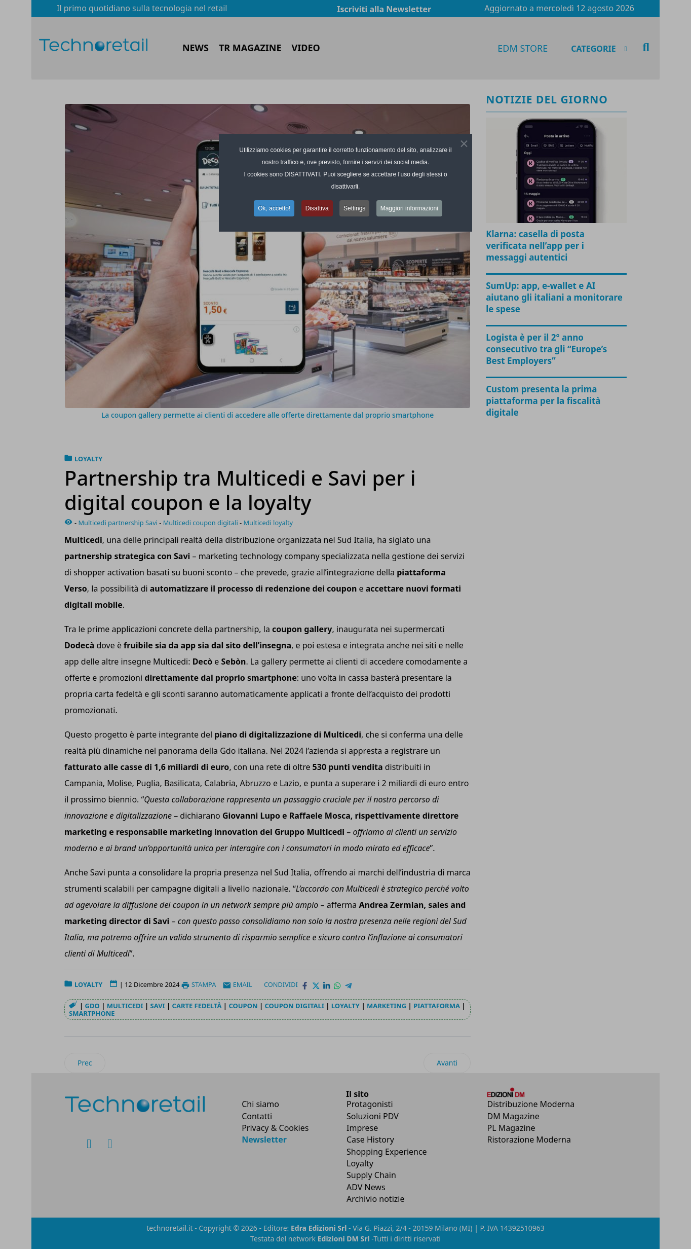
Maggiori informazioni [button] (409, 208)
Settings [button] (354, 208)
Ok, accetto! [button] (274, 208)
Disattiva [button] (317, 208)
